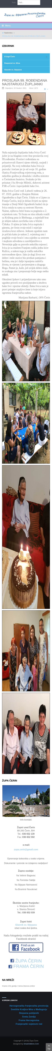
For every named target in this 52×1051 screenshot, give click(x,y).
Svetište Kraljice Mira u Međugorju (29, 1009)
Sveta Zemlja (29, 1016)
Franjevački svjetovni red (29, 1024)
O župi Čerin (9, 56)
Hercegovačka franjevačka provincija (28, 1006)
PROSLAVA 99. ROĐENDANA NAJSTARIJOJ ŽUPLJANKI (24, 82)
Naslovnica (8, 33)
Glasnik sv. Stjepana (13, 70)
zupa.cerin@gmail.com (26, 849)
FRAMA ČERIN (26, 966)
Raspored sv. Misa (12, 63)
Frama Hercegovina (29, 1020)
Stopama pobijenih (29, 1013)
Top (49, 1047)
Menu (6, 25)
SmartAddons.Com (31, 1044)
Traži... (14, 2)
